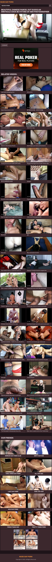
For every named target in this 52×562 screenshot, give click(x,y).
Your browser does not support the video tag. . (26, 28)
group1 (5, 45)
